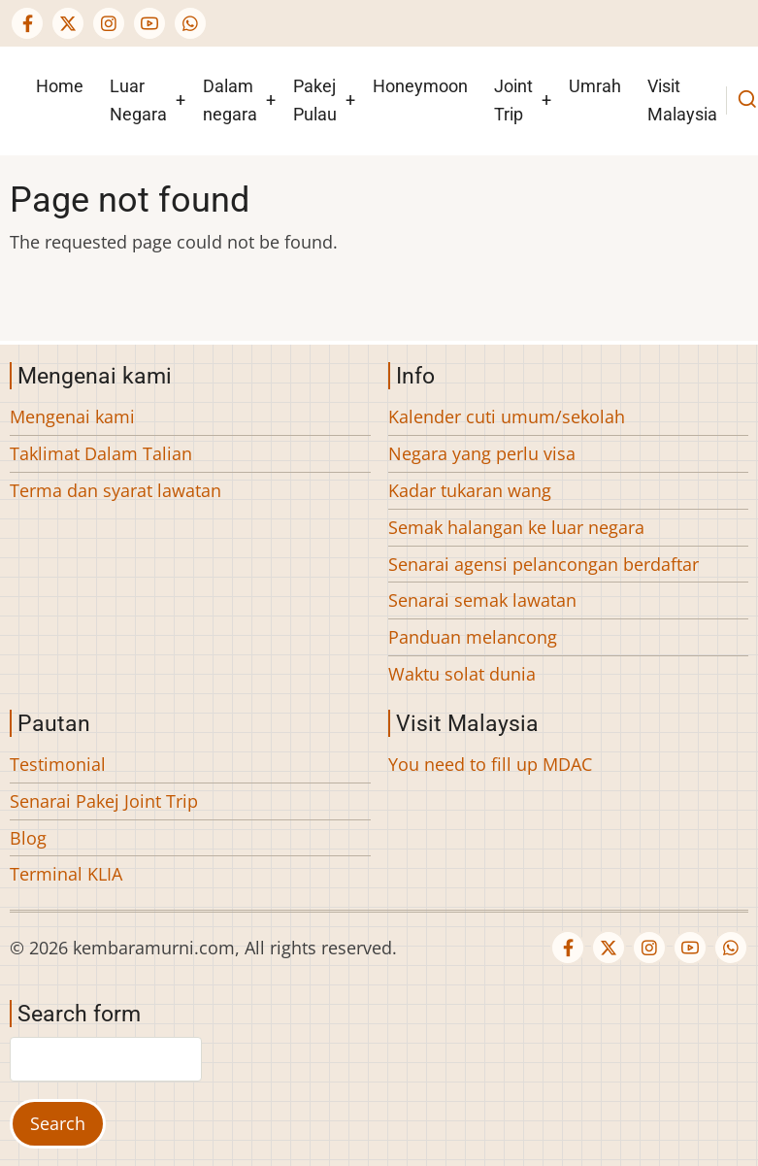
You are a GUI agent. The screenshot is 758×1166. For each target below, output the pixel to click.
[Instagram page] (108, 23)
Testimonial (58, 764)
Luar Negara (138, 100)
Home (59, 86)
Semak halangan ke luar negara (516, 527)
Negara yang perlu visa (482, 453)
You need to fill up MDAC (490, 764)
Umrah (595, 86)
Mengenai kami (72, 416)
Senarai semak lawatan (482, 600)
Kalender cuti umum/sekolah (506, 416)
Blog (28, 838)
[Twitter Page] (67, 23)
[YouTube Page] (149, 23)
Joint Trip (513, 100)
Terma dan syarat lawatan (115, 490)
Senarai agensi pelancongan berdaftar (543, 564)
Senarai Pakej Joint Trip (104, 801)
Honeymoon (420, 86)
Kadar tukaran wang (469, 490)
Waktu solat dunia (462, 673)
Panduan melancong (472, 637)
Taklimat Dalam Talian (101, 453)
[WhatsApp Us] (190, 23)
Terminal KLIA (66, 873)
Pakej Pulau (315, 100)
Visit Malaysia (682, 100)
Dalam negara (230, 100)
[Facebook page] (27, 23)
